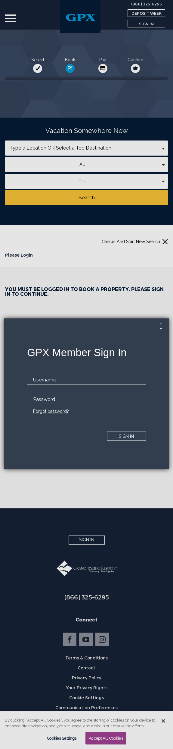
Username (44, 380)
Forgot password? (51, 411)
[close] (161, 325)
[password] (86, 399)
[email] (86, 380)
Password (44, 399)
